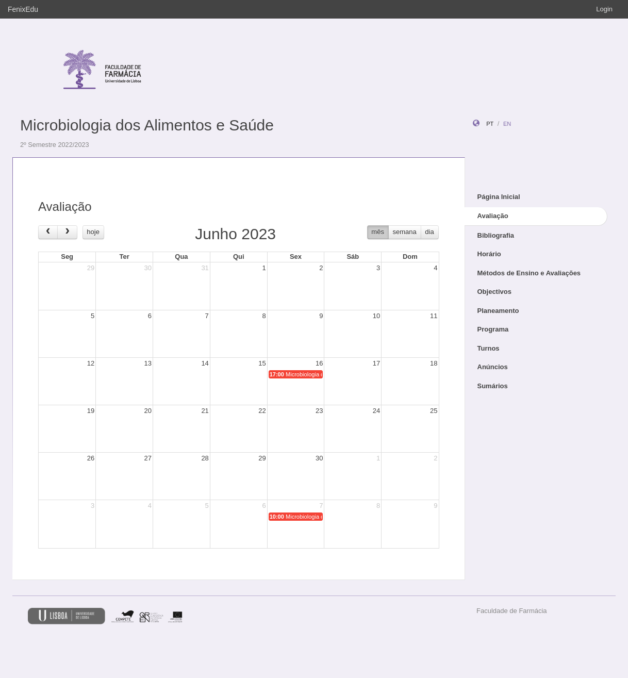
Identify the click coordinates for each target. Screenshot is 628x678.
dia (429, 232)
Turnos (488, 348)
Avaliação (492, 216)
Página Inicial (498, 197)
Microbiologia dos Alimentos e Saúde (147, 125)
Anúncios (492, 367)
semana (405, 232)
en (507, 124)
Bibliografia (496, 235)
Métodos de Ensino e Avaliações (529, 273)
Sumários (492, 386)
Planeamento (498, 311)
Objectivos (494, 291)
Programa (493, 329)
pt (489, 124)
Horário (489, 254)
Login (604, 9)
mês (377, 232)
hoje (93, 232)
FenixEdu (23, 9)
